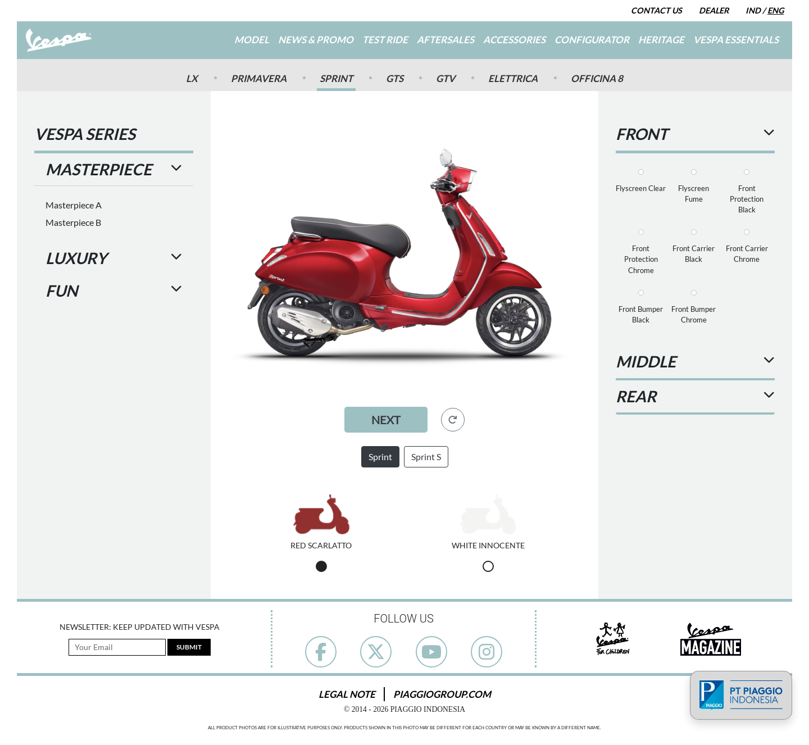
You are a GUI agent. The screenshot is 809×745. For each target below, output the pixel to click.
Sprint (336, 78)
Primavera (259, 78)
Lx (192, 78)
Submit (189, 647)
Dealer (714, 10)
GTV (445, 78)
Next (386, 419)
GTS (394, 78)
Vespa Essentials (736, 40)
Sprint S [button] (426, 456)
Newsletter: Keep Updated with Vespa (140, 627)
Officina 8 (597, 78)
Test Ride (385, 40)
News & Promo (315, 40)
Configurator (592, 40)
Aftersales (445, 40)
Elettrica (513, 78)
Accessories (514, 40)
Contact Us (656, 10)
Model (251, 40)
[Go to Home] (59, 40)
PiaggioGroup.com (442, 694)
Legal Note (347, 694)
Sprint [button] (380, 456)
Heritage (661, 40)
